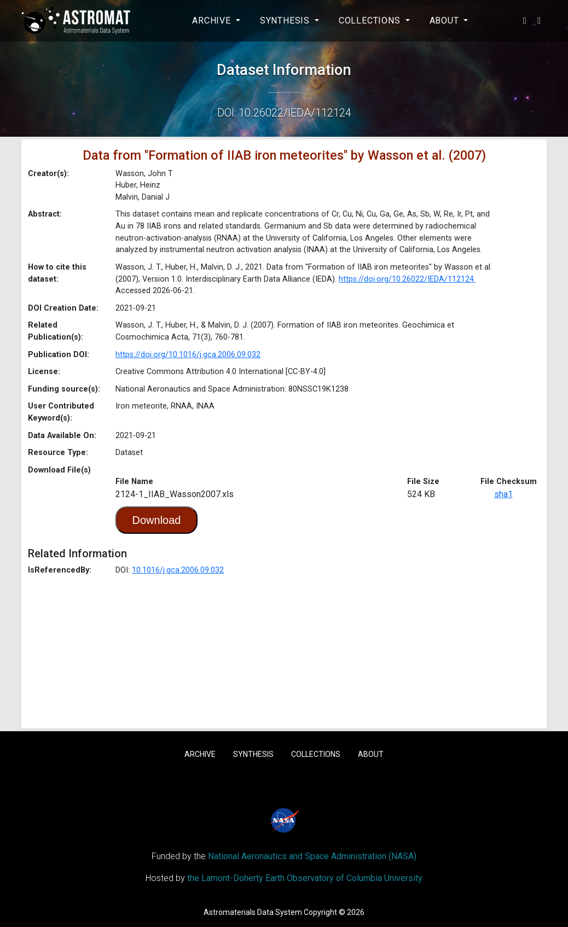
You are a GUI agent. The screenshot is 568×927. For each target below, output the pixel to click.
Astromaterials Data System (253, 912)
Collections (315, 754)
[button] (525, 20)
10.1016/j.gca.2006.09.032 (178, 570)
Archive (200, 754)
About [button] (446, 20)
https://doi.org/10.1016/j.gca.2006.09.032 (187, 354)
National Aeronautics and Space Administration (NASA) (312, 856)
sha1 (503, 494)
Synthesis (253, 754)
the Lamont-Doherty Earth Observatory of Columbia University (304, 878)
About (371, 754)
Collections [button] (371, 20)
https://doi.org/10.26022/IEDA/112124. (407, 279)
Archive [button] (212, 20)
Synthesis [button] (286, 20)
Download (156, 520)
